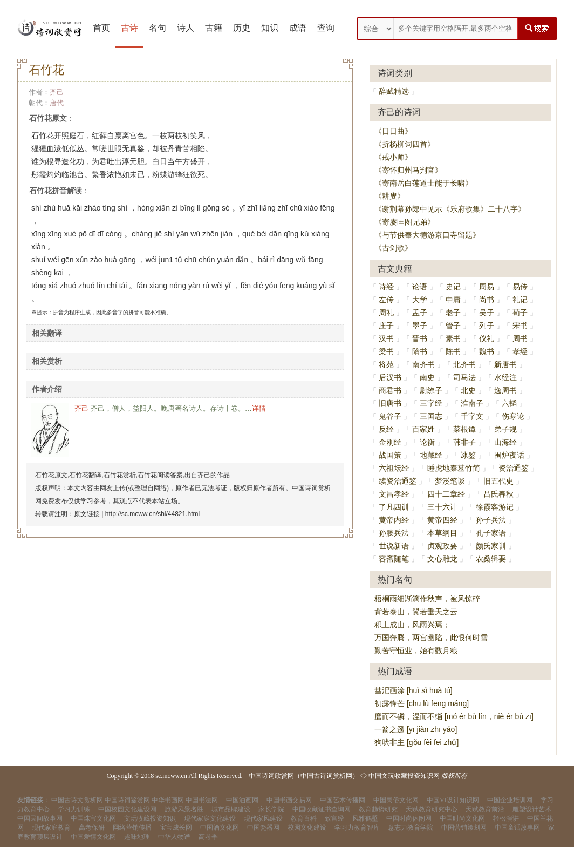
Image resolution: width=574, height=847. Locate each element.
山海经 (505, 442)
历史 (241, 27)
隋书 (419, 351)
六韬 (509, 403)
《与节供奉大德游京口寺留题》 (427, 235)
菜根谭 (464, 429)
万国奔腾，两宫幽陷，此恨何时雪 (431, 637)
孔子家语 (491, 532)
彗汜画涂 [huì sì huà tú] (413, 690)
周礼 (386, 312)
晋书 (419, 338)
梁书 (386, 351)
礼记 (520, 299)
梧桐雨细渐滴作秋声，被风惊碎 (427, 598)
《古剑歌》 (393, 247)
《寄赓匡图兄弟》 (404, 222)
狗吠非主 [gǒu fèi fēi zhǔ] (416, 742)
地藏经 (431, 455)
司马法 (464, 377)
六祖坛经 (394, 468)
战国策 (390, 455)
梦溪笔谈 (450, 481)
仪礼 (486, 338)
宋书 (520, 325)
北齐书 (464, 364)
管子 (453, 325)
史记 (453, 286)
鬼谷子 (390, 416)
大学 (419, 299)
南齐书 (423, 364)
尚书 (486, 299)
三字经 (431, 403)
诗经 (386, 286)
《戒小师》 (393, 157)
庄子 (386, 325)
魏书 (486, 351)
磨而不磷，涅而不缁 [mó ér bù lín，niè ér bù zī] (454, 716)
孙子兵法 (491, 520)
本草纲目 (442, 532)
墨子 (419, 325)
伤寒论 (513, 416)
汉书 (386, 338)
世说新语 (394, 545)
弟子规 (505, 429)
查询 (325, 27)
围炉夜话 (509, 455)
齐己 (57, 92)
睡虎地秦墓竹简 (453, 468)
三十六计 (442, 507)
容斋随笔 (394, 558)
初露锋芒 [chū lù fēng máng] (421, 703)
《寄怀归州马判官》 (408, 170)
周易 (486, 286)
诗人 (185, 27)
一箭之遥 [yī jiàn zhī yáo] (415, 729)
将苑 (386, 364)
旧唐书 (390, 403)
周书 (520, 338)
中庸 (453, 299)
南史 (427, 377)
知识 (269, 27)
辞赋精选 (394, 91)
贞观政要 (442, 545)
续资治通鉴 (397, 481)
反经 (386, 429)
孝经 (520, 351)
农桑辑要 (491, 558)
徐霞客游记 (495, 507)
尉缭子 (431, 390)
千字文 (472, 416)
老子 (453, 312)
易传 (520, 286)
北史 (468, 390)
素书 (453, 338)
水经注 (505, 377)
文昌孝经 (394, 494)
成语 (297, 27)
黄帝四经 (442, 520)
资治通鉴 (513, 468)
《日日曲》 (393, 131)
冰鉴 (468, 455)
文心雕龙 (442, 558)
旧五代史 (498, 481)
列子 (486, 325)
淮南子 (472, 403)
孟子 (419, 312)
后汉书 (390, 377)
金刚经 (390, 442)
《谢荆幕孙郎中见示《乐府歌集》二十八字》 (449, 209)
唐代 (57, 103)
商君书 (390, 390)
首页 (101, 27)
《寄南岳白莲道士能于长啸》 (423, 183)
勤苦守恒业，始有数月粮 (415, 650)
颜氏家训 (491, 545)
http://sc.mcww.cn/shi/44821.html (152, 514)
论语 (419, 286)
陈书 (453, 351)
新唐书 (505, 364)
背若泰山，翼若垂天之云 (415, 611)
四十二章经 (446, 494)
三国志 (431, 416)
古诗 (129, 27)
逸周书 (505, 390)
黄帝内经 (394, 520)
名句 (157, 27)
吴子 (486, 312)
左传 (386, 299)
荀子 (520, 312)
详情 (259, 408)
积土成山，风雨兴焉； (412, 624)
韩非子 (464, 442)
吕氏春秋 (498, 494)
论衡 (427, 442)
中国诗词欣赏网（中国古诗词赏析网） (304, 776)
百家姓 (423, 429)
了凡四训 (394, 507)
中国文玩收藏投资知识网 (404, 776)
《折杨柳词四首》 (404, 144)
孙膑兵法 (394, 532)
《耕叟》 (389, 196)
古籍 (213, 27)
